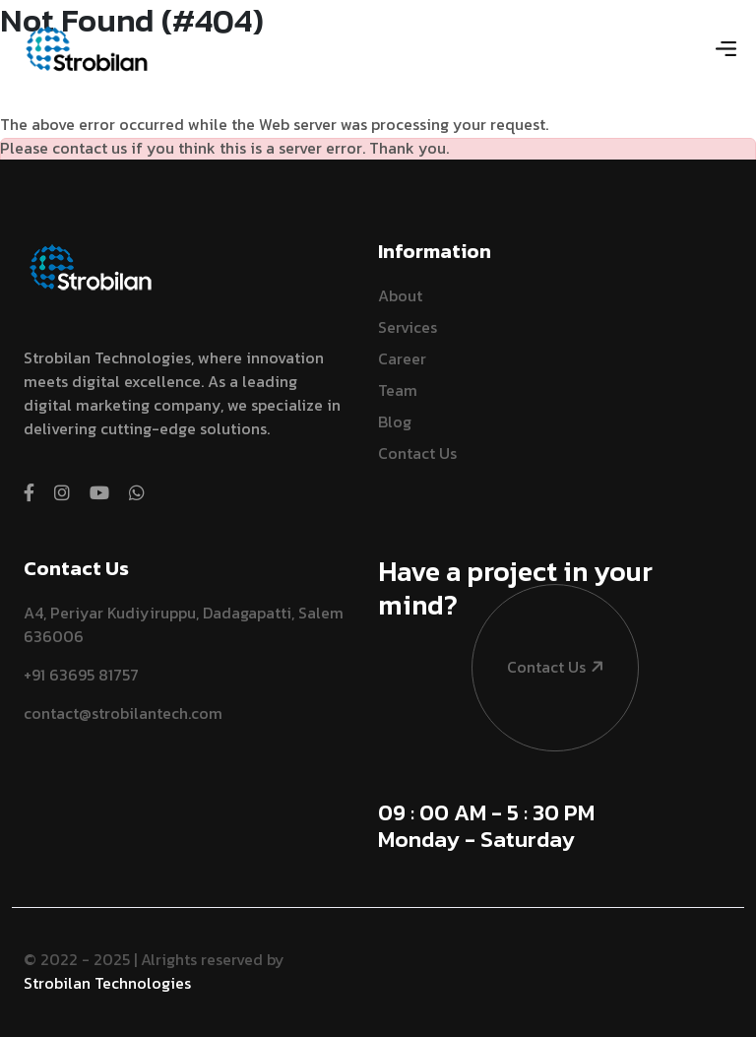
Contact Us (417, 453)
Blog (394, 421)
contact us (539, 614)
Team (397, 390)
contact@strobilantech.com (123, 713)
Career (402, 358)
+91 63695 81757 (81, 674)
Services (407, 327)
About (400, 295)
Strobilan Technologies (107, 983)
